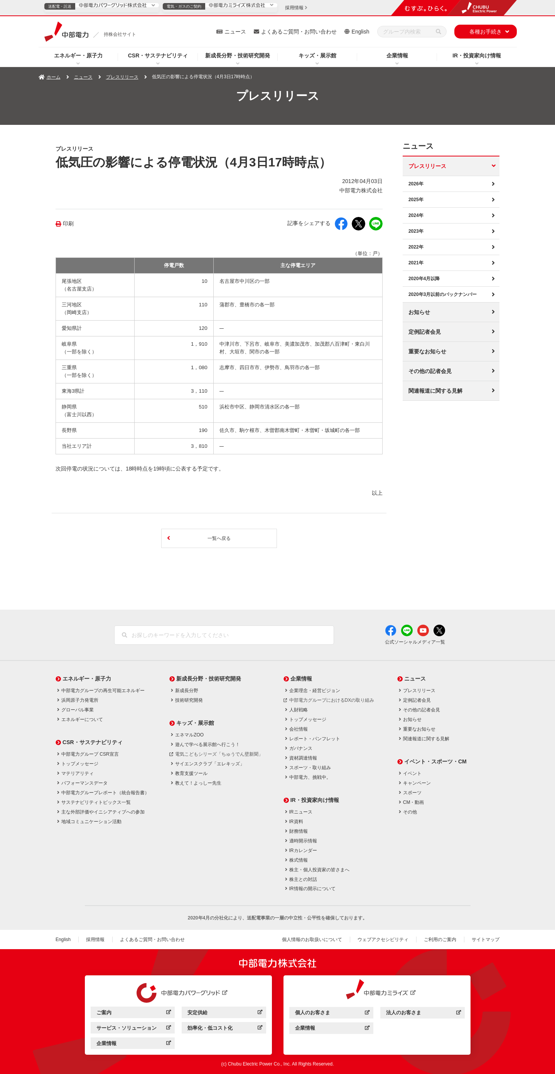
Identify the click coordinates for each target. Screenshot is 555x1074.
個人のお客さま (332, 1014)
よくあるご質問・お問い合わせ (299, 32)
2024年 (415, 215)
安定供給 (224, 1014)
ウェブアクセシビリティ (383, 939)
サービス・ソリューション (133, 1029)
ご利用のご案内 (440, 939)
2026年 (415, 184)
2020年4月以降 (424, 278)
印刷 (68, 224)
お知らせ (419, 312)
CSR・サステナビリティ (158, 55)
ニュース (235, 32)
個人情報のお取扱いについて (312, 939)
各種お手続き (485, 32)
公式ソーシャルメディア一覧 (415, 642)
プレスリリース (122, 77)
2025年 (415, 199)
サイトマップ (485, 939)
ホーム (54, 77)
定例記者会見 (424, 332)
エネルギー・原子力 (78, 55)
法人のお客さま (423, 1014)
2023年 (415, 231)
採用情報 (95, 939)
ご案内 (133, 1014)
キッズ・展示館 (317, 55)
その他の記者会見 (430, 371)
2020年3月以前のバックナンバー (442, 294)
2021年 (415, 263)
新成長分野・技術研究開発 (237, 55)
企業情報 (397, 55)
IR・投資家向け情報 (476, 55)
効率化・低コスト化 (224, 1029)
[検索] (438, 31)
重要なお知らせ (427, 351)
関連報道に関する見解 (435, 391)
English (360, 32)
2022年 (415, 247)
